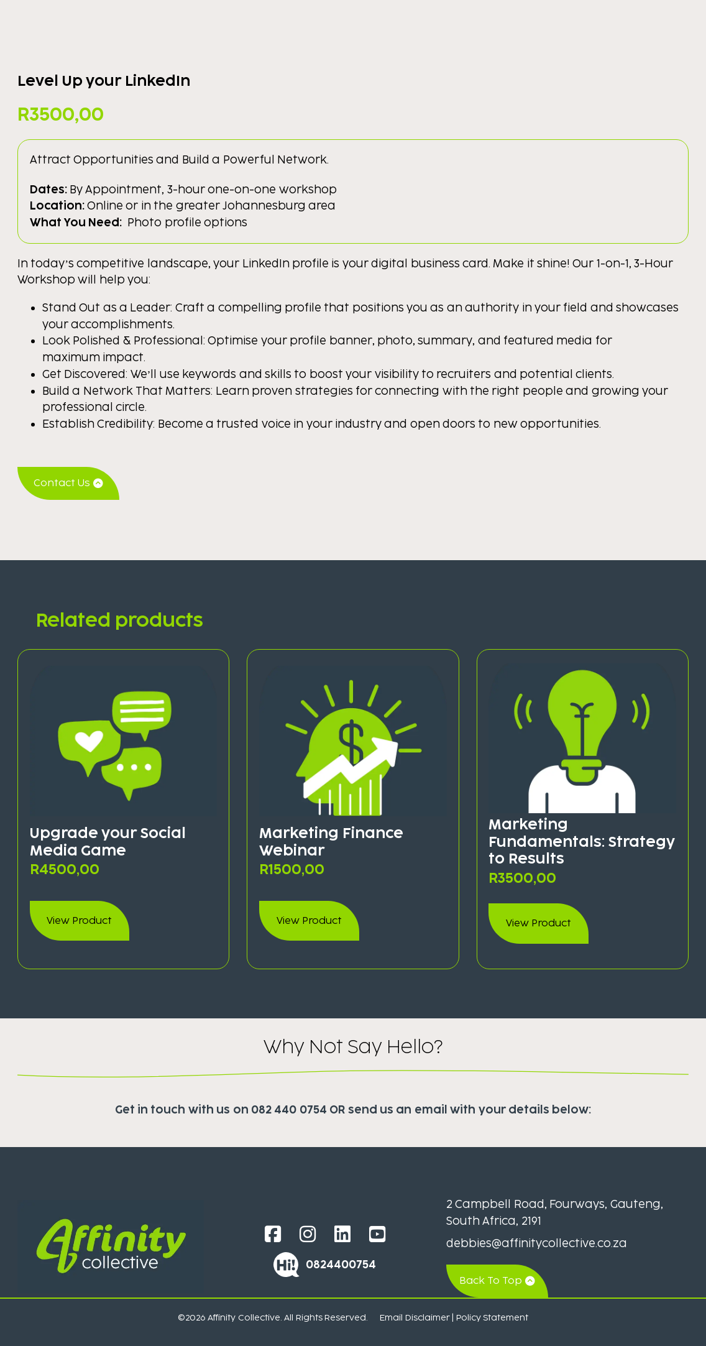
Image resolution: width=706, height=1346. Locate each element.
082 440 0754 (289, 1109)
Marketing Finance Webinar (331, 841)
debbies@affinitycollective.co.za (536, 1243)
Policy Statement (492, 1317)
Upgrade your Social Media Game (108, 841)
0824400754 (341, 1264)
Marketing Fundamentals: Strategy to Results (581, 841)
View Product (79, 920)
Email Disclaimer (414, 1317)
